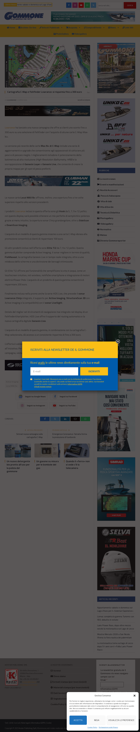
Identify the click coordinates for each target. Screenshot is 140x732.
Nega (96, 720)
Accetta (78, 720)
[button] (134, 695)
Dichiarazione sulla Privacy (108, 727)
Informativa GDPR (75, 384)
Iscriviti (94, 371)
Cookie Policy (92, 727)
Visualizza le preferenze (121, 720)
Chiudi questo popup (42, 386)
